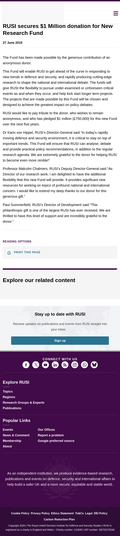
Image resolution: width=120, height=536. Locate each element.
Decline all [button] (59, 281)
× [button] (108, 249)
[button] (27, 281)
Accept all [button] (90, 281)
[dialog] (60, 268)
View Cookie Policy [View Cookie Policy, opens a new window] (58, 272)
